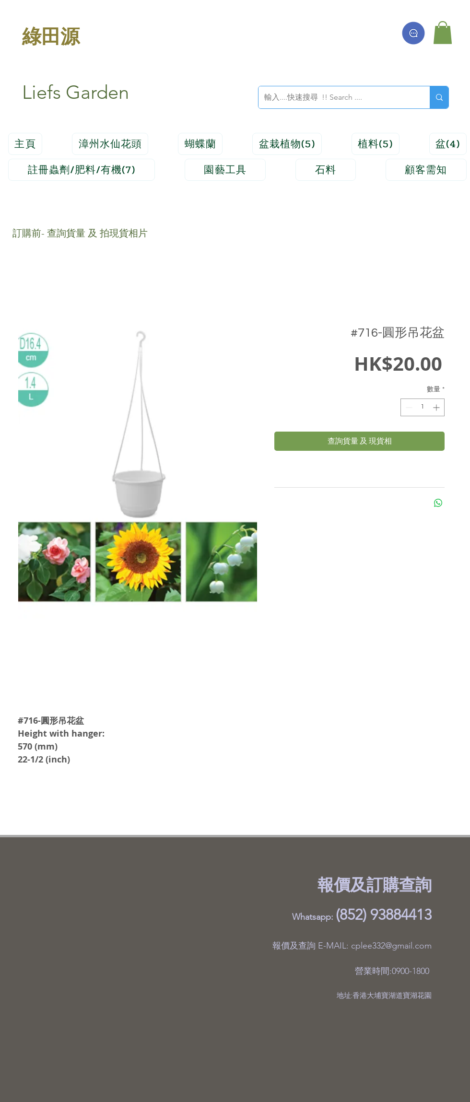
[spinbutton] (422, 407)
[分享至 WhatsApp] (438, 503)
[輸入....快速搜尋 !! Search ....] (337, 97)
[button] (442, 32)
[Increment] (437, 407)
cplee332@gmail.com (391, 945)
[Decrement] (408, 407)
